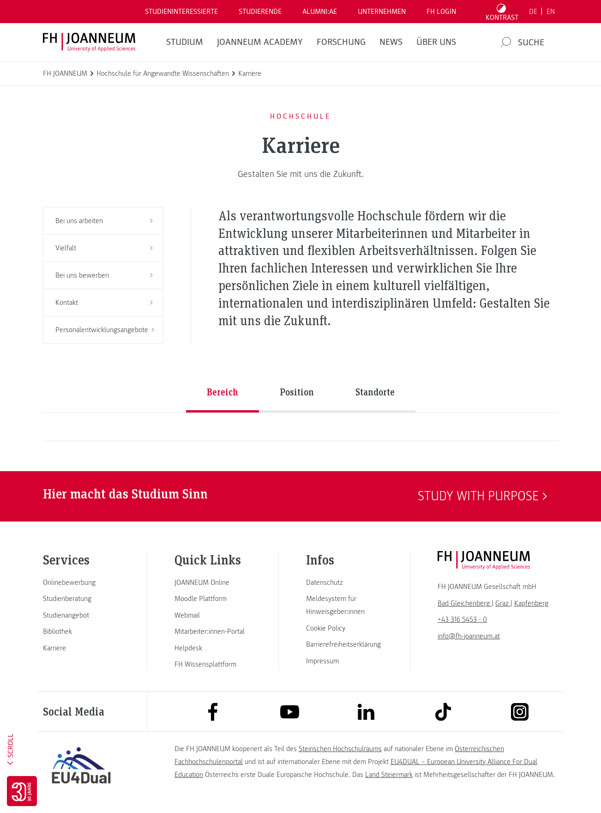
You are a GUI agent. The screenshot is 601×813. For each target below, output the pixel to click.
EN (551, 11)
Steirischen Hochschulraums (340, 748)
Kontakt (104, 302)
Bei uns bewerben (104, 275)
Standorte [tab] (375, 392)
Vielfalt (104, 248)
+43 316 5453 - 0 (462, 619)
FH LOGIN (441, 11)
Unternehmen (382, 11)
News (391, 42)
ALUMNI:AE (319, 11)
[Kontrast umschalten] (502, 11)
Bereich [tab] (222, 392)
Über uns (436, 42)
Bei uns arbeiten (104, 220)
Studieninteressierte (181, 11)
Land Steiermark (389, 774)
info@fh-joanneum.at (469, 636)
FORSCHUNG (341, 42)
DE (533, 11)
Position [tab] (297, 392)
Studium (184, 42)
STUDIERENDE (260, 11)
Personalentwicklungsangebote (104, 329)
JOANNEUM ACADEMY (260, 42)
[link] (81, 582)
